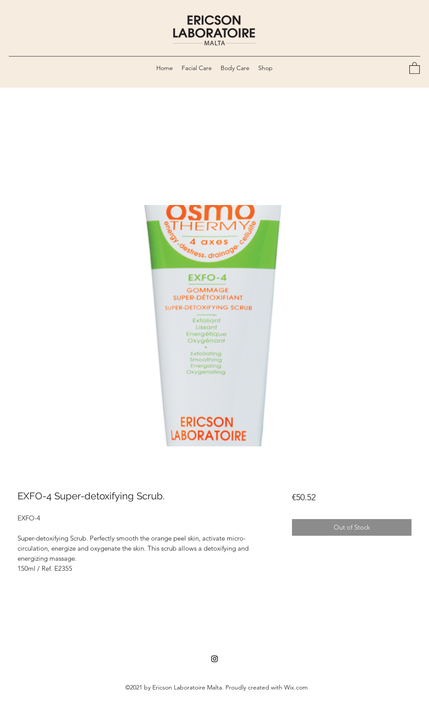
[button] (414, 67)
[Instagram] (214, 658)
